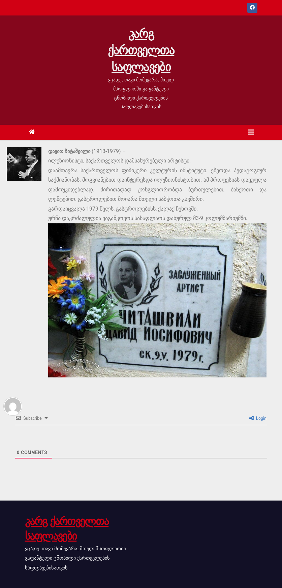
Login (258, 418)
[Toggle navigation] (251, 132)
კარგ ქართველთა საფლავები (141, 50)
